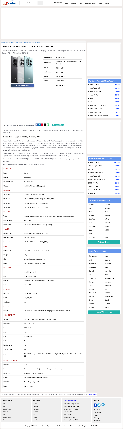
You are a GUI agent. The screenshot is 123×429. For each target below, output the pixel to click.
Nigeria (107, 260)
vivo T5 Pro (92, 169)
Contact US (97, 412)
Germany (108, 285)
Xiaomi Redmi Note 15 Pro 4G (98, 116)
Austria (91, 289)
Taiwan (107, 304)
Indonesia (92, 267)
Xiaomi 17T (92, 102)
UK (90, 275)
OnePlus (92, 219)
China (91, 300)
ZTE (106, 234)
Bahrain (92, 296)
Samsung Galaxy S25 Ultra (72, 420)
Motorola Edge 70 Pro (96, 173)
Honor (107, 226)
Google (107, 223)
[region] (61, 23)
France (91, 304)
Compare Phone (58, 125)
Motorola (92, 226)
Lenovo (91, 230)
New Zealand (93, 293)
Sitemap (96, 418)
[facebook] (95, 406)
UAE (90, 260)
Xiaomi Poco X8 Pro (95, 109)
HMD (106, 237)
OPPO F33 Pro (93, 183)
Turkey (91, 307)
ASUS (107, 230)
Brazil (107, 300)
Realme (107, 208)
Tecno (91, 234)
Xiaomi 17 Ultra (93, 85)
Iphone (91, 204)
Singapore (92, 278)
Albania (107, 293)
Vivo (106, 212)
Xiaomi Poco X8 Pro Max (97, 105)
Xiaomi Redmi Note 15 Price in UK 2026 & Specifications (28, 46)
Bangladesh (93, 256)
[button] (37, 124)
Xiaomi (91, 215)
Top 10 (80, 3)
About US (107, 3)
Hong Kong (109, 296)
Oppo (91, 208)
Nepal (107, 267)
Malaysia (108, 282)
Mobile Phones (58, 2)
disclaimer (97, 420)
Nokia (91, 212)
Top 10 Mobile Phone (69, 400)
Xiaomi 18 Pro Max (95, 91)
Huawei (107, 215)
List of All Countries (104, 312)
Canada (92, 271)
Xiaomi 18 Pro (93, 95)
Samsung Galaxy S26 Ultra (72, 404)
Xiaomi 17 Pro (68, 412)
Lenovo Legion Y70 (95, 166)
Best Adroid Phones (90, 3)
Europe (91, 282)
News (66, 3)
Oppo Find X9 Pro (69, 417)
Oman (107, 256)
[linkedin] (103, 406)
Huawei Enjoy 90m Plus (96, 179)
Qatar (91, 285)
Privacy (96, 415)
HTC (90, 223)
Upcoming (73, 3)
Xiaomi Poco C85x (94, 112)
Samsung (108, 205)
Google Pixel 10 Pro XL (71, 409)
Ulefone (92, 237)
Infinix (107, 219)
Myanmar (92, 264)
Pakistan (108, 264)
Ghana (107, 307)
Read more (93, 394)
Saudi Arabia (109, 278)
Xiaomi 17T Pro (93, 98)
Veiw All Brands (104, 242)
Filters (100, 3)
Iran (106, 289)
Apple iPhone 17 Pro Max (71, 406)
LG (34, 414)
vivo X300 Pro (68, 414)
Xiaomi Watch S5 (94, 88)
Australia (108, 271)
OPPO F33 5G (93, 186)
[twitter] (99, 406)
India (106, 275)
